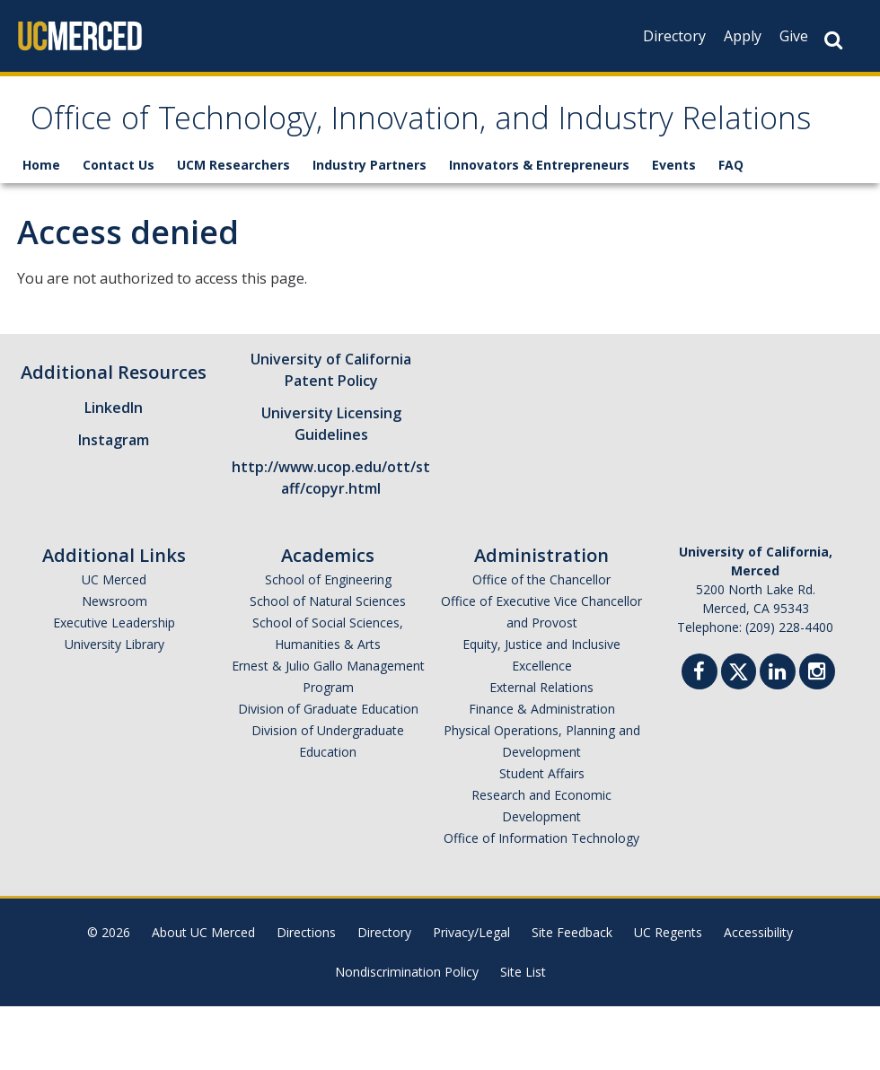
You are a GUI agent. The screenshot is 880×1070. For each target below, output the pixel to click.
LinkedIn (113, 471)
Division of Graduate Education (328, 772)
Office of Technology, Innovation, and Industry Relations (438, 154)
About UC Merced (203, 995)
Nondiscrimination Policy (407, 1035)
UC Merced (114, 643)
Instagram (113, 503)
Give (793, 36)
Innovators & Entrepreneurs (539, 228)
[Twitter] (738, 733)
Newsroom (114, 664)
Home (41, 228)
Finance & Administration (542, 772)
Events (674, 228)
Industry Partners (369, 228)
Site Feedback (572, 995)
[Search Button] (833, 39)
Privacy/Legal (471, 995)
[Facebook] (699, 737)
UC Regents (668, 995)
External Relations (541, 750)
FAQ (731, 228)
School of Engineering (328, 643)
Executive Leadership (114, 686)
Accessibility (758, 995)
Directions (306, 995)
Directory (674, 36)
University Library (114, 707)
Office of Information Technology (541, 901)
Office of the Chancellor (541, 643)
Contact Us (118, 228)
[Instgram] (817, 737)
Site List (523, 1035)
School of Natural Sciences (328, 664)
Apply (742, 36)
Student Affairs (542, 837)
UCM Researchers (233, 228)
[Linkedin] (777, 737)
